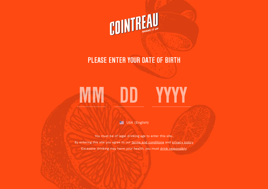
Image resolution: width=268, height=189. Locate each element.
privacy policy (182, 142)
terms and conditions (148, 142)
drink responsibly (173, 148)
